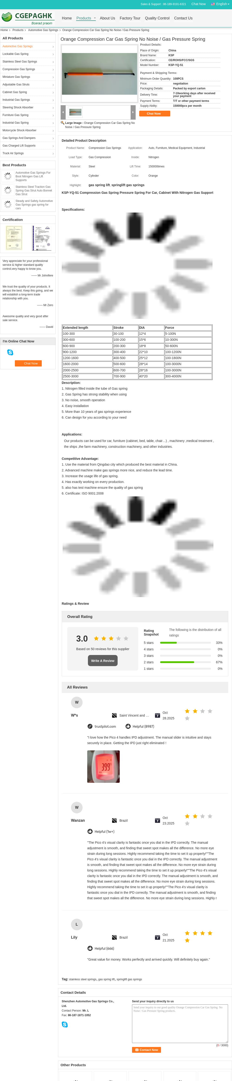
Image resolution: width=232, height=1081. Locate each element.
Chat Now (198, 4)
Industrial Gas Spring (16, 122)
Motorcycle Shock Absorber (19, 130)
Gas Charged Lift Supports (19, 145)
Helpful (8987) (143, 727)
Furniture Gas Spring (15, 115)
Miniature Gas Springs (16, 76)
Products (84, 18)
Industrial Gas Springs (16, 99)
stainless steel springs (82, 979)
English (224, 3)
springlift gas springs (129, 979)
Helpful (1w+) (104, 832)
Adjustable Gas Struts (16, 84)
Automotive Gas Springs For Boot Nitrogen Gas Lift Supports (33, 176)
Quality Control (157, 18)
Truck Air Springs (13, 153)
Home (67, 18)
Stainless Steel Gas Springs (20, 61)
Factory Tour (130, 18)
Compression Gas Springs (19, 69)
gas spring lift (106, 979)
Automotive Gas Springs (43, 30)
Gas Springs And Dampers (19, 138)
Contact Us (183, 18)
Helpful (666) (104, 949)
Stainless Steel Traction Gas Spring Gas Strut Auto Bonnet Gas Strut (34, 190)
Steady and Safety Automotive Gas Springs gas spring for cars (34, 204)
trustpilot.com (105, 727)
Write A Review (102, 661)
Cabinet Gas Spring (15, 92)
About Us (107, 18)
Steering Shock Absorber (18, 107)
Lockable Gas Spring (15, 54)
